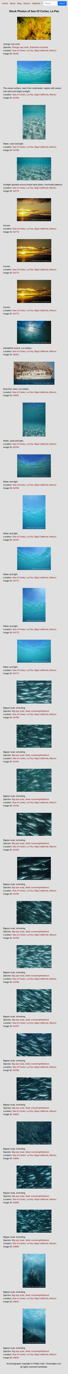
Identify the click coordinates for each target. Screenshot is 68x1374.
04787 (16, 1026)
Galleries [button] (36, 3)
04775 (16, 273)
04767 (16, 540)
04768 (16, 98)
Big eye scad (18, 711)
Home (5, 3)
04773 (16, 673)
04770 (16, 191)
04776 (16, 313)
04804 (16, 1158)
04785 (16, 938)
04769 (16, 150)
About (12, 3)
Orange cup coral (20, 47)
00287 (16, 53)
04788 (16, 1070)
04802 (16, 1114)
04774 (16, 232)
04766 (16, 488)
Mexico (53, 50)
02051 (16, 395)
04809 (16, 1246)
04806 (16, 1202)
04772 (16, 632)
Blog (19, 3)
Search (26, 3)
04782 (16, 805)
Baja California (41, 50)
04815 (16, 1301)
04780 (16, 717)
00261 (16, 354)
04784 (16, 894)
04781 (16, 761)
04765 (16, 447)
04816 (16, 1357)
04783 (16, 850)
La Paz (30, 50)
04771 (16, 581)
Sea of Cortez (18, 50)
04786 (16, 982)
